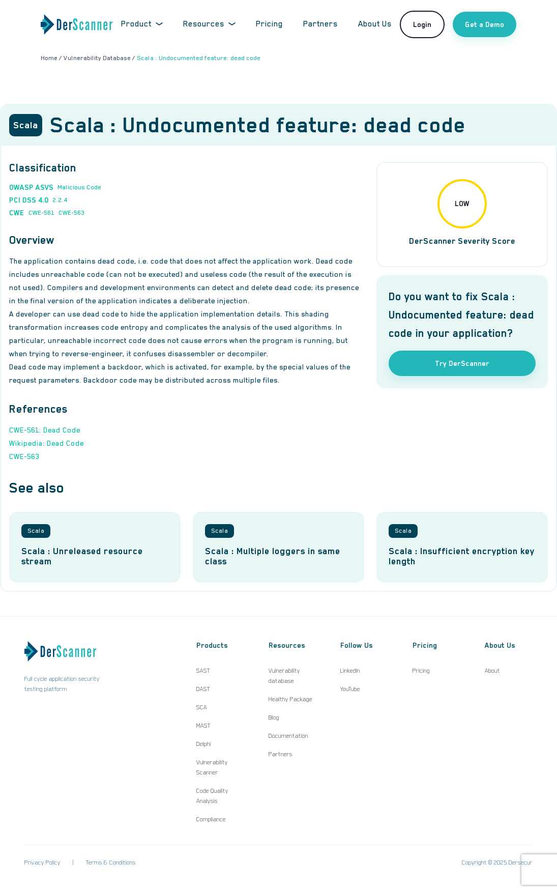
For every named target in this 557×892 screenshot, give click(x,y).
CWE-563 (71, 212)
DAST (203, 689)
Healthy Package (290, 699)
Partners (320, 23)
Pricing (269, 23)
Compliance (211, 819)
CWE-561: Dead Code (44, 430)
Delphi (203, 743)
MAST (203, 725)
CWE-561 (41, 212)
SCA (201, 707)
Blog (274, 717)
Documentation (288, 735)
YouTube (350, 689)
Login (422, 24)
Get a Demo (484, 24)
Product (142, 23)
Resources (209, 23)
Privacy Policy (42, 862)
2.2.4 (59, 200)
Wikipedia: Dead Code (46, 443)
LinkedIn (350, 670)
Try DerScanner (462, 363)
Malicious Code (79, 187)
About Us (375, 23)
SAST (203, 670)
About (492, 670)
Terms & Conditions (111, 862)
